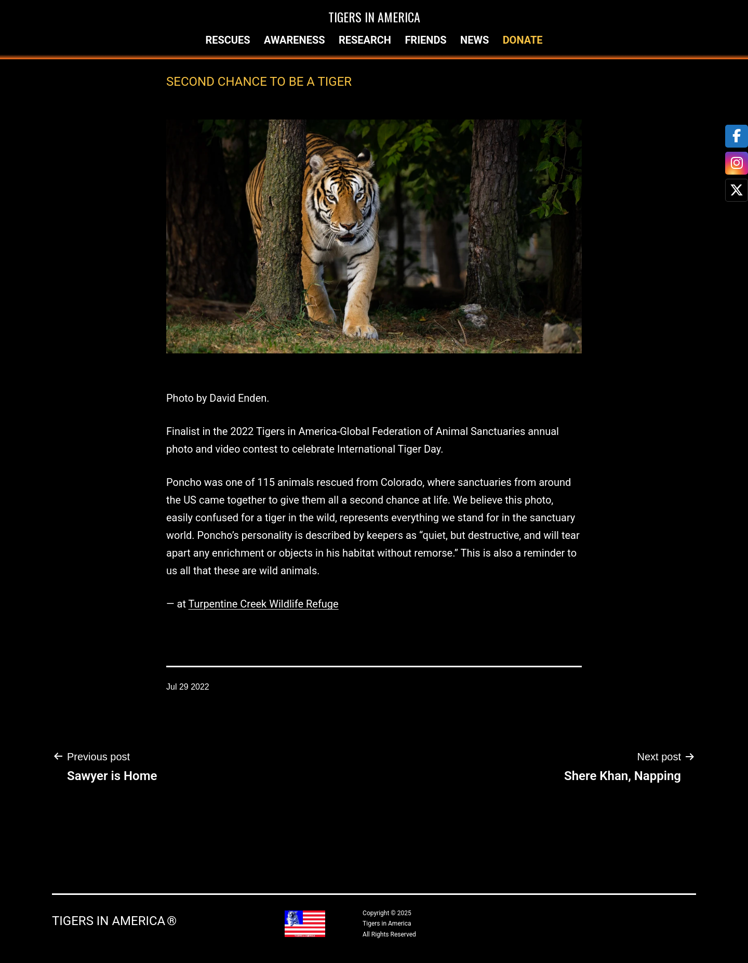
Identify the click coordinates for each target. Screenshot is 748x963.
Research (365, 40)
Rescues (227, 40)
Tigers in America (374, 16)
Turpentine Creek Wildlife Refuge (264, 604)
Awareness (294, 40)
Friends (425, 40)
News (474, 40)
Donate (523, 40)
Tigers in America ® (114, 921)
